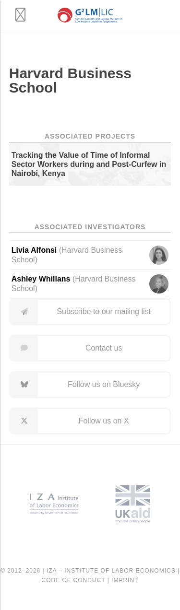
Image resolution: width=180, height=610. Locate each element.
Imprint (124, 580)
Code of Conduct (74, 580)
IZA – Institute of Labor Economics (111, 570)
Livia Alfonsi (34, 250)
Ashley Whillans (41, 279)
